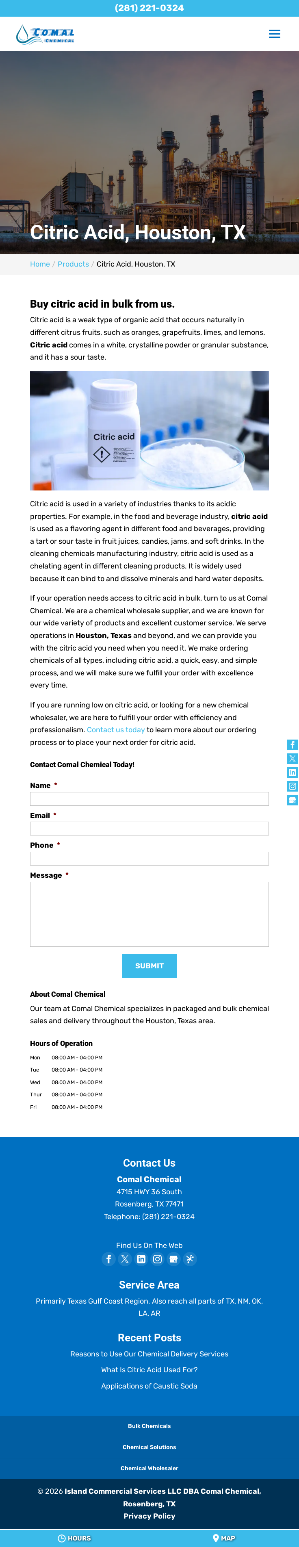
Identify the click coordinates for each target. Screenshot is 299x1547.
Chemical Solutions (149, 1447)
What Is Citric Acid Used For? (149, 1369)
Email (43, 815)
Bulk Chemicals (149, 1426)
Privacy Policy (150, 1516)
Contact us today (116, 729)
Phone (45, 845)
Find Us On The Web (149, 1245)
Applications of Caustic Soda (149, 1386)
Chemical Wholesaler (149, 1468)
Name (43, 785)
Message (49, 875)
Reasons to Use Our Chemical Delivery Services (149, 1354)
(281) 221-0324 (149, 7)
